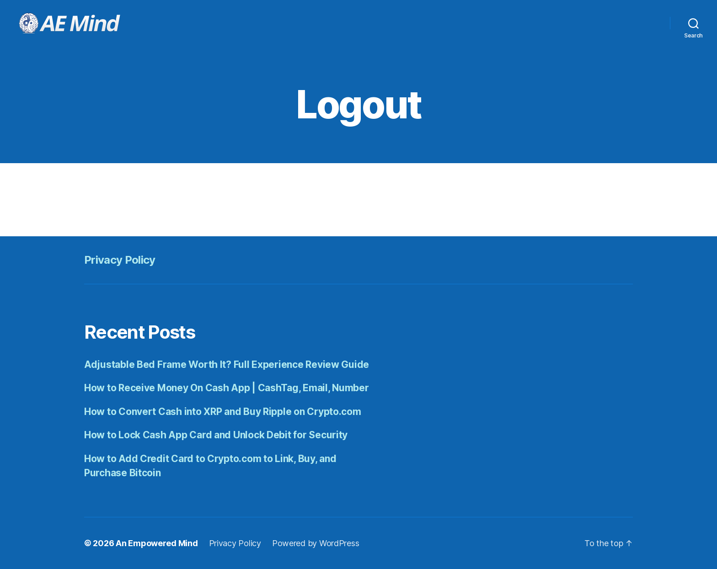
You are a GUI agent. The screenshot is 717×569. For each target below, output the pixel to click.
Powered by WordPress (315, 543)
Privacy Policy (119, 259)
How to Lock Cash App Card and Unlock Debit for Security (216, 435)
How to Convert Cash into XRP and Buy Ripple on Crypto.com (222, 411)
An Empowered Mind (157, 543)
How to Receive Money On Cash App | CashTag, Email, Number (226, 388)
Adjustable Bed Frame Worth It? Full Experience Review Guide (226, 364)
